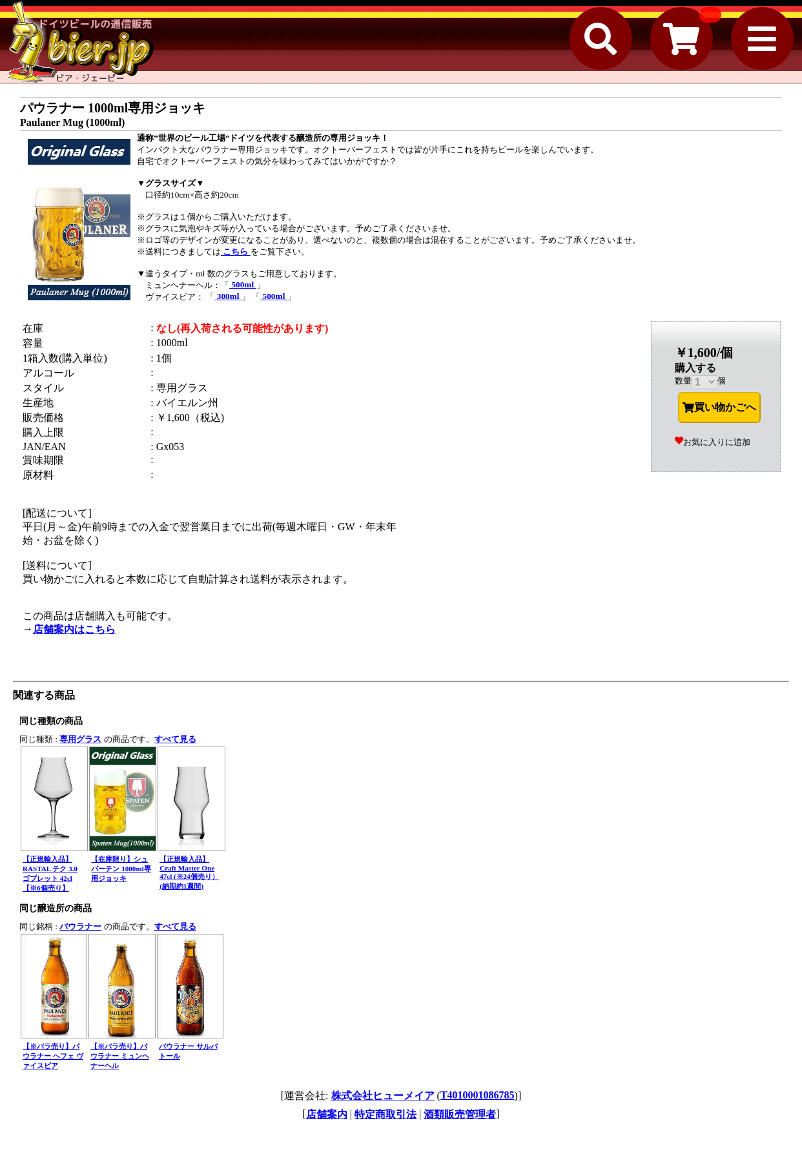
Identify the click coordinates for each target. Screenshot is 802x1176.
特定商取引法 (385, 1114)
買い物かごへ (719, 407)
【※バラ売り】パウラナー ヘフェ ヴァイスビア (53, 1055)
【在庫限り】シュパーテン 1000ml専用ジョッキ (120, 868)
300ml (227, 296)
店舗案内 (326, 1114)
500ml (242, 284)
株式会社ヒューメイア (383, 1095)
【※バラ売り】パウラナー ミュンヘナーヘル (119, 1055)
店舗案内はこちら (74, 629)
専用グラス (80, 739)
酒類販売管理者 (460, 1114)
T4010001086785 (477, 1094)
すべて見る (175, 739)
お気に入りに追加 (712, 442)
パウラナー (80, 926)
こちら (236, 251)
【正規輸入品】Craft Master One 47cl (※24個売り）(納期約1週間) (189, 872)
